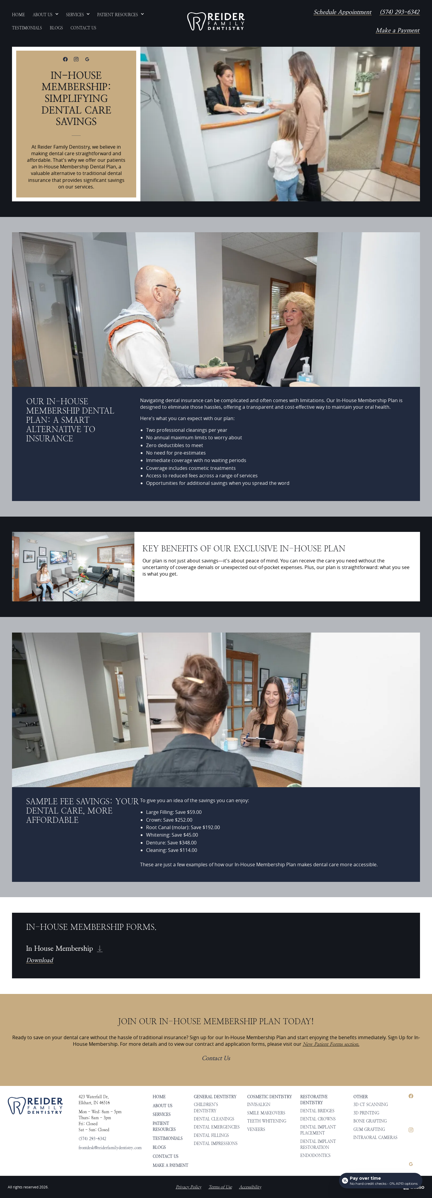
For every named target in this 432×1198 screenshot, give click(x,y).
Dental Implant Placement (318, 1130)
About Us (162, 1105)
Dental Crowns (318, 1118)
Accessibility (250, 1187)
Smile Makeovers (266, 1113)
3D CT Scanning (370, 1104)
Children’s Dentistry (206, 1107)
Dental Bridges (317, 1110)
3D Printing (366, 1113)
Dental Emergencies (217, 1127)
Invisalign (258, 1104)
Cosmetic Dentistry (269, 1096)
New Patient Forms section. (331, 1044)
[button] (46, 15)
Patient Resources (164, 1126)
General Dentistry (215, 1096)
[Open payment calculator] (380, 1180)
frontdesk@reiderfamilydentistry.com (110, 1147)
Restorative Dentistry (314, 1099)
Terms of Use (220, 1187)
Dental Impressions (216, 1143)
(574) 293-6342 (399, 12)
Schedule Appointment (342, 12)
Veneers (256, 1129)
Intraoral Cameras (375, 1137)
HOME (159, 1096)
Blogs (159, 1147)
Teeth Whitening (266, 1121)
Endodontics (315, 1155)
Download (39, 960)
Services (162, 1114)
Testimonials (168, 1138)
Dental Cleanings (214, 1118)
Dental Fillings (211, 1135)
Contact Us (216, 1058)
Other (360, 1096)
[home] (216, 22)
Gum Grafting (369, 1129)
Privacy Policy (188, 1187)
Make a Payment (397, 31)
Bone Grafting (370, 1121)
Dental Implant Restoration (318, 1144)
